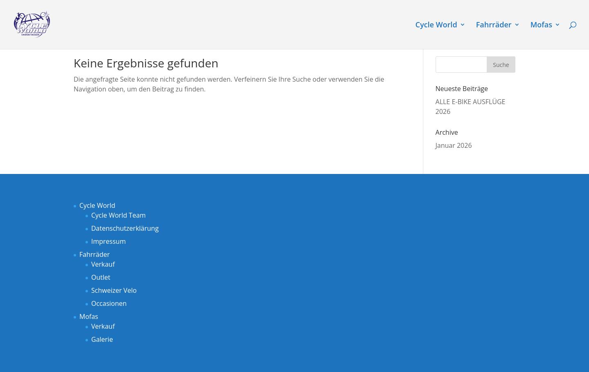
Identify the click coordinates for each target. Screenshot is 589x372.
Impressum (108, 241)
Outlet (100, 277)
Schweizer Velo (114, 290)
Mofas (541, 25)
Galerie (102, 339)
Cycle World (436, 25)
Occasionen (109, 303)
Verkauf (103, 264)
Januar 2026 (454, 145)
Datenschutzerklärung (125, 228)
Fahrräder (494, 25)
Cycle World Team (118, 215)
